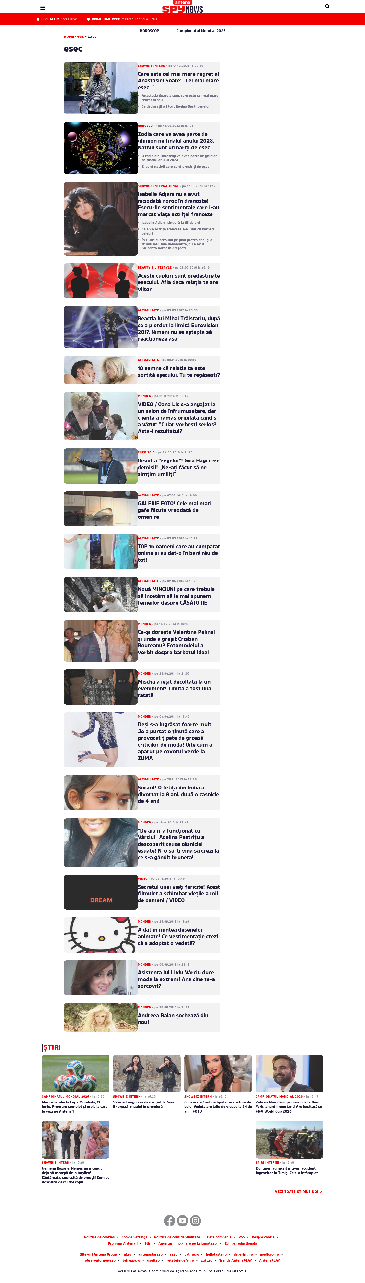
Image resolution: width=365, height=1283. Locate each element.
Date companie (219, 1237)
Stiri (148, 1244)
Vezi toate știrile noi (298, 1192)
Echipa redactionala (241, 1244)
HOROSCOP (149, 31)
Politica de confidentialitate (177, 1237)
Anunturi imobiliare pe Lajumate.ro (187, 1244)
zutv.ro (206, 1261)
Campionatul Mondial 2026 (201, 31)
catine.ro (192, 1255)
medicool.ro (269, 1255)
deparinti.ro (243, 1255)
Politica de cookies (99, 1237)
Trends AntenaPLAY (235, 1261)
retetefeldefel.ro (180, 1261)
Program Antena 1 (123, 1244)
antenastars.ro (150, 1255)
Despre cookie (263, 1237)
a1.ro (127, 1255)
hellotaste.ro (216, 1255)
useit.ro (153, 1261)
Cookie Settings (134, 1238)
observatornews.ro (100, 1261)
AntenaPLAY (269, 1261)
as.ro (173, 1255)
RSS (242, 1237)
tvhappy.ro (131, 1261)
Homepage (74, 37)
